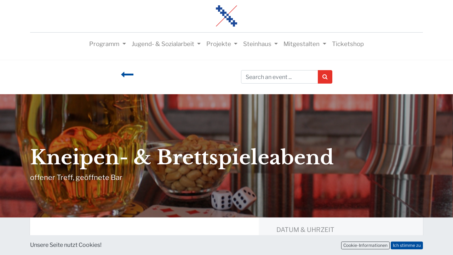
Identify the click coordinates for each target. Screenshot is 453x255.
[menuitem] (348, 44)
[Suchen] (325, 77)
